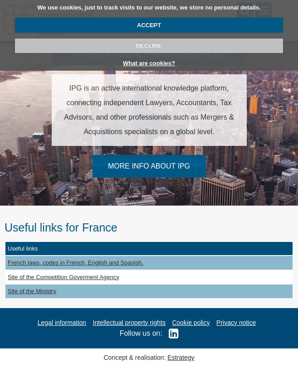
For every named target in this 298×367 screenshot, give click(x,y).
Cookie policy (191, 322)
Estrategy (180, 357)
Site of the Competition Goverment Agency (63, 277)
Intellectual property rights (129, 322)
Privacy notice (236, 322)
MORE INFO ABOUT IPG (149, 166)
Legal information (62, 322)
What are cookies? (149, 63)
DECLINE (149, 45)
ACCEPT (149, 25)
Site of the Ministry (32, 291)
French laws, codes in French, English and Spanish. (75, 262)
